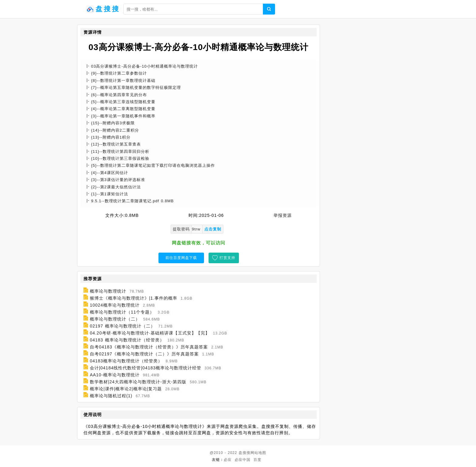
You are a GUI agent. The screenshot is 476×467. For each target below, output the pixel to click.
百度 (257, 460)
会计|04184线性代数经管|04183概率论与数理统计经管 (145, 367)
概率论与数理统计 (108, 291)
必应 (228, 460)
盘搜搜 (244, 453)
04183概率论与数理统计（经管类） (126, 360)
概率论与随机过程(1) (111, 395)
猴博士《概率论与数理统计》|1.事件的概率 (133, 298)
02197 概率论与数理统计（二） (122, 326)
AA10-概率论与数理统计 (115, 374)
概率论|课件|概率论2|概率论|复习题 (126, 388)
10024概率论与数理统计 (115, 305)
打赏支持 (227, 258)
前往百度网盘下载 (181, 258)
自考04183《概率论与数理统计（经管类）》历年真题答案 (149, 346)
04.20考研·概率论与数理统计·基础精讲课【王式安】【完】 (150, 333)
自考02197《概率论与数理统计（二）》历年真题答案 (144, 353)
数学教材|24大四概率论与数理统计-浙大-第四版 (138, 381)
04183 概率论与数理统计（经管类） (127, 340)
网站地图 (258, 453)
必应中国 (242, 460)
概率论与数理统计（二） (115, 319)
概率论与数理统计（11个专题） (122, 312)
